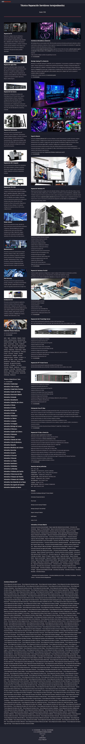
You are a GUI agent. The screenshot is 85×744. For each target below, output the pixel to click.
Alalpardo (19, 338)
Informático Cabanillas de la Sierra (13, 402)
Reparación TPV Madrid (51, 558)
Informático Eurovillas (10, 450)
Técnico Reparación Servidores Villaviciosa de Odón (37, 721)
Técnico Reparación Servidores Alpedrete (59, 588)
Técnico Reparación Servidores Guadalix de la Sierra (32, 636)
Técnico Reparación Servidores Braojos (12, 599)
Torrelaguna (12, 365)
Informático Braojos (9, 437)
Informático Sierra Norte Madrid (13, 394)
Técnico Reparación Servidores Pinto (38, 673)
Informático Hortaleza (70, 569)
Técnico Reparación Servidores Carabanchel (69, 603)
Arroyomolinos (11, 344)
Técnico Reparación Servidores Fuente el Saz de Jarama (29, 634)
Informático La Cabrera (10, 418)
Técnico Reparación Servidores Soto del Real (31, 694)
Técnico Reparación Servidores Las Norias (42, 646)
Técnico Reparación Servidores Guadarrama (54, 636)
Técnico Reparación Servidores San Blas (29, 683)
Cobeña (24, 349)
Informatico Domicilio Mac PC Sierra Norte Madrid (41, 540)
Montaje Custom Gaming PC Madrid (38, 504)
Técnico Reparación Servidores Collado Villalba (32, 615)
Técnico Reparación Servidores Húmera (12, 640)
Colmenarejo (6, 375)
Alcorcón (20, 342)
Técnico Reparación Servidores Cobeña (67, 613)
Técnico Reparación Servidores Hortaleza (22, 638)
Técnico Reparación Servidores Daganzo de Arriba (19, 621)
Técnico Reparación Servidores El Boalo (17, 623)
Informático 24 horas (72, 567)
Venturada (6, 367)
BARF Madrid (33, 516)
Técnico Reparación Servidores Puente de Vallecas (52, 677)
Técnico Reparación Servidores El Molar (15, 627)
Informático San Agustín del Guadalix (14, 485)
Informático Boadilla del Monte (12, 487)
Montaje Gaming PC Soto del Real (38, 508)
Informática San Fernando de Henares (40, 575)
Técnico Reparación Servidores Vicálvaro (68, 716)
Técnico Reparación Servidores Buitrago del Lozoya (51, 599)
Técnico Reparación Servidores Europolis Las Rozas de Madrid (46, 630)
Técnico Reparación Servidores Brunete (30, 599)
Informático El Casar (9, 413)
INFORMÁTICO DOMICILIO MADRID (44, 732)
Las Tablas (11, 359)
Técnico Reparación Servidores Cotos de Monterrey (29, 619)
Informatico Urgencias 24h (54, 554)
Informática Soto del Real (58, 569)
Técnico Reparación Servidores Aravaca (39, 590)
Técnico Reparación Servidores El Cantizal (54, 623)
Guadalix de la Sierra (8, 357)
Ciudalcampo (11, 349)
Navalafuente (7, 361)
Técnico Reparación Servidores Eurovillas (69, 630)
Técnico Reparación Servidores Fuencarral (35, 632)
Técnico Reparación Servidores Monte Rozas (59, 659)
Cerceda (11, 347)
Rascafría (23, 361)
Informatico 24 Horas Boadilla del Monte (58, 536)
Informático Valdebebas (10, 466)
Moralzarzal (12, 375)
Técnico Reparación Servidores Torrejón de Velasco (30, 698)
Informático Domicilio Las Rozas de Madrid (64, 552)
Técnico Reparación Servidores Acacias (12, 584)
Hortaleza (16, 357)
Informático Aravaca (57, 564)
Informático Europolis (10, 453)
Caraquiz (6, 347)
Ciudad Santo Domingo (20, 371)
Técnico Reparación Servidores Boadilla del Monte (45, 597)
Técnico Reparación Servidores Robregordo (61, 681)
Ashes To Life (34, 520)
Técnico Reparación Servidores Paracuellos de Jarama (49, 669)
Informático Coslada (71, 548)
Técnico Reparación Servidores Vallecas (62, 714)
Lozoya (15, 359)
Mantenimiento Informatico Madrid (60, 546)
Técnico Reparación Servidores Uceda (12, 702)
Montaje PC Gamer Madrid (47, 493)
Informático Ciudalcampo (11, 384)
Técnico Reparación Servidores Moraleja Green (34, 663)
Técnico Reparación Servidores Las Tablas (54, 648)
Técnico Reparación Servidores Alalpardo (47, 584)
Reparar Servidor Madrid (40, 558)
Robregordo (6, 363)
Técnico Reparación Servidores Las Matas (23, 646)
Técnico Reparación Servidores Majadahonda (41, 654)
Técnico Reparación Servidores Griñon (12, 636)
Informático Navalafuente (11, 400)
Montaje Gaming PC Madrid (51, 560)
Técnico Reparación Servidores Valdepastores (25, 714)
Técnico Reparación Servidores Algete (41, 588)
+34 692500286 (9, 335)
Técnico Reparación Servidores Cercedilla (49, 605)
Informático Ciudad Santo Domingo (13, 389)
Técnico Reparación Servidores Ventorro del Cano (29, 716)
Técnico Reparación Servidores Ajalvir (30, 584)
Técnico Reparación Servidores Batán (56, 596)
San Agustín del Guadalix (15, 363)
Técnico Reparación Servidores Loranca (34, 650)
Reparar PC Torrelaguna (74, 546)
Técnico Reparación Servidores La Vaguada (58, 644)
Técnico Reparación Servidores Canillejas (50, 603)
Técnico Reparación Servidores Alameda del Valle (15, 586)
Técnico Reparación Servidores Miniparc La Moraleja (31, 657)
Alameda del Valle (21, 340)
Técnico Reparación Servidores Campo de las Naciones (65, 601)
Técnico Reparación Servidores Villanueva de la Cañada (25, 719)
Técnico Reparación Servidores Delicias (38, 621)
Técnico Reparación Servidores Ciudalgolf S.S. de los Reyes (17, 613)
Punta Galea (18, 369)
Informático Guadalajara (36, 493)
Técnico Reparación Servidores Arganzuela (25, 592)
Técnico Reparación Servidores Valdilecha (44, 714)
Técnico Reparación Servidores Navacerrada (55, 665)
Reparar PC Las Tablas (71, 531)
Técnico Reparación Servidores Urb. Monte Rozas (47, 706)
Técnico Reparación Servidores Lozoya (43, 652)
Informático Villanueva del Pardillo (13, 477)
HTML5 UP (44, 739)
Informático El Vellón (10, 408)
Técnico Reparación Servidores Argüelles (44, 592)
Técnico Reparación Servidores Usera (31, 708)
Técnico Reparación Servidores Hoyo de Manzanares (43, 638)
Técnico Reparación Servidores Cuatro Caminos (51, 619)
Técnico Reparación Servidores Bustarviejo (19, 601)
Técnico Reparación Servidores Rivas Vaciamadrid (18, 681)
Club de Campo (18, 349)
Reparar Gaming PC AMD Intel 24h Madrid (43, 546)
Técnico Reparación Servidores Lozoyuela (61, 652)
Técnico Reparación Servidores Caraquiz (13, 605)
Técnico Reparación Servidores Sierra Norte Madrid (56, 688)
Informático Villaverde (10, 458)
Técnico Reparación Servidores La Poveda (17, 644)
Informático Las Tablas (10, 461)
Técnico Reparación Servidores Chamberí (13, 607)
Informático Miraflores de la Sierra (13, 447)
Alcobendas (13, 338)
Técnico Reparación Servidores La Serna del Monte (37, 644)
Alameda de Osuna (12, 340)
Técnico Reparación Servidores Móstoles (36, 665)
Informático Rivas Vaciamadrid (43, 565)
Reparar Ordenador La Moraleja (64, 558)
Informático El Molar (9, 405)
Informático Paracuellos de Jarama (59, 567)
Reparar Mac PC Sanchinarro (43, 562)
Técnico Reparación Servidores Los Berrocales (54, 650)
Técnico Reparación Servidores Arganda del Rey (59, 590)
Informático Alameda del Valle (12, 439)
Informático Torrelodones (70, 575)
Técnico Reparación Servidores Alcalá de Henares (37, 586)
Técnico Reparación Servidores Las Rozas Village (34, 648)
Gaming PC (38, 69)
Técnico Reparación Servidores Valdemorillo (38, 712)
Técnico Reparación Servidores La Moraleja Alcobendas (52, 642)
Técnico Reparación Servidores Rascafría (37, 679)
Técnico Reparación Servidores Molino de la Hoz (19, 659)
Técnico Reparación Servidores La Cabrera (50, 640)
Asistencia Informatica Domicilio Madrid (39, 527)
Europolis (16, 353)
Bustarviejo (14, 346)
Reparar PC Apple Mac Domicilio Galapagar (54, 538)
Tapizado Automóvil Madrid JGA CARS (44, 569)
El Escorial (10, 353)
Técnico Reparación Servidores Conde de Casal (44, 617)
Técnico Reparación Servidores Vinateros (57, 721)
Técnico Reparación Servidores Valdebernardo (69, 708)
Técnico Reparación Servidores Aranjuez (21, 590)
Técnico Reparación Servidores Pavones (54, 671)
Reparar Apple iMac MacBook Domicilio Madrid (59, 527)
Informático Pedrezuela (10, 434)
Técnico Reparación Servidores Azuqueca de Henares (48, 594)
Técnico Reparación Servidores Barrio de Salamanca (15, 596)
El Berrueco (23, 351)
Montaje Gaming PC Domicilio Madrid (49, 533)
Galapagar (15, 355)
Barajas (16, 344)
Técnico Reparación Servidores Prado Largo (30, 677)
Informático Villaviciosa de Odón (13, 474)
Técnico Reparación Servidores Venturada (50, 716)
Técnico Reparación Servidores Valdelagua (54, 710)
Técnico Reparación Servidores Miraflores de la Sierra (55, 657)
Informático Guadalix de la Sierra (13, 431)
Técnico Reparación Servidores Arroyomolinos (64, 592)
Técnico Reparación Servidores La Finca (12, 642)
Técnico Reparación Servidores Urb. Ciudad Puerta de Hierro (34, 702)
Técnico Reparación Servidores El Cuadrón (36, 625)
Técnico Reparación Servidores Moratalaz (18, 665)
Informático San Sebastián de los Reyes (15, 482)
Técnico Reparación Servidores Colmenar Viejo (53, 615)
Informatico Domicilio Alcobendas (60, 550)
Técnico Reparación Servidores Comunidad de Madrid (21, 617)
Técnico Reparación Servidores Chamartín (68, 605)
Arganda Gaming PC (55, 562)
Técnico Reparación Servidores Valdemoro (58, 712)
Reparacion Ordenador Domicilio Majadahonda (57, 534)
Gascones (20, 355)
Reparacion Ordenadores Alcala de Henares (43, 564)
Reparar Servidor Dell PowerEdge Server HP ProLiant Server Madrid (65, 529)
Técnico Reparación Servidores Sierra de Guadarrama (33, 688)
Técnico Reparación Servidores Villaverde (16, 721)
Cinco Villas (12, 369)
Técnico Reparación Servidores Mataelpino (27, 656)
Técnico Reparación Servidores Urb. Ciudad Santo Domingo (60, 702)
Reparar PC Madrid (55, 556)
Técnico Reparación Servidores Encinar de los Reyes (53, 628)
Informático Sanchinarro (10, 463)
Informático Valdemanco (10, 416)
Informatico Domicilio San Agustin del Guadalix (41, 548)
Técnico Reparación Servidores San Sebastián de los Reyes (50, 685)
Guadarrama (16, 367)
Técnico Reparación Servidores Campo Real (13, 603)
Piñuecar (18, 361)
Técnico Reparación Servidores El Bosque (35, 623)
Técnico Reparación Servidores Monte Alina (40, 659)
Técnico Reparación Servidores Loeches (17, 650)
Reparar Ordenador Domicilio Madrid (39, 534)
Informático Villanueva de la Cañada (14, 479)
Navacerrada (23, 373)
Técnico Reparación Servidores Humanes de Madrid (66, 638)
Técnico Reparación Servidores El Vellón (12, 628)
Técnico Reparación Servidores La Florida (31, 642)
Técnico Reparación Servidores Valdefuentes (34, 710)
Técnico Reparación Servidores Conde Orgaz (64, 617)
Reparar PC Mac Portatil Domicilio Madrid (40, 531)
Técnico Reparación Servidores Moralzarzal (54, 663)
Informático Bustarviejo (10, 410)
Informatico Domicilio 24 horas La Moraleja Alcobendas (56, 542)
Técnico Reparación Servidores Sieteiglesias (23, 692)
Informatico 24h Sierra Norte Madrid (57, 531)
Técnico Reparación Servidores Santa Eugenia (46, 686)
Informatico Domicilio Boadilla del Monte (54, 544)
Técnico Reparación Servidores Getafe (69, 634)
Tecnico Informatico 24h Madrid (59, 548)
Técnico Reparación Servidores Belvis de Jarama (23, 597)
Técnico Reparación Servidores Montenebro (44, 661)
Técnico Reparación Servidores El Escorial (55, 625)
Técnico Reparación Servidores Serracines (66, 686)
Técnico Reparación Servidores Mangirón (60, 654)
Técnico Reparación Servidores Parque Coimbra (14, 671)
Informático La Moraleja (10, 469)
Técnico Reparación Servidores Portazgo (19, 675)
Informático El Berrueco (10, 429)
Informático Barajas (40, 571)
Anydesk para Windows (50, 152)
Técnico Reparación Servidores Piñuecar (55, 673)
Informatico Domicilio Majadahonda (43, 577)
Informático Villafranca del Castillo (13, 471)
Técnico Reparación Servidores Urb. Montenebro (69, 706)
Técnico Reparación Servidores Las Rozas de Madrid (63, 646)
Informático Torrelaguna (10, 423)
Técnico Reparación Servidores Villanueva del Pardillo (49, 719)
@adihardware (42, 737)
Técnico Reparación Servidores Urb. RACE (19, 679)
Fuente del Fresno (8, 355)
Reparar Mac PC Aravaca (63, 560)
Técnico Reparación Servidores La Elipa (68, 640)
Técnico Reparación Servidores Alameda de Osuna (68, 584)
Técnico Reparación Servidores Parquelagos (35, 671)
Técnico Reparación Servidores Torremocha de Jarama (22, 700)
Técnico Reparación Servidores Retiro (55, 679)
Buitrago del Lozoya (22, 346)
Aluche (23, 338)
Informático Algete (35, 567)
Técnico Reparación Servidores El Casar (17, 625)
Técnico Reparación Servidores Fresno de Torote (14, 632)
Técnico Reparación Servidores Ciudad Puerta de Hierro (61, 609)
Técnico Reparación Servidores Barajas (69, 594)
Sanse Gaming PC (64, 562)
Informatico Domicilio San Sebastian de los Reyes (41, 550)
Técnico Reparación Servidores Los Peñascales (24, 652)
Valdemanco (6, 369)
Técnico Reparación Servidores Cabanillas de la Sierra (41, 601)
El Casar (5, 353)
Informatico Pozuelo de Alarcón (38, 497)
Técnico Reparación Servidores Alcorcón (23, 588)
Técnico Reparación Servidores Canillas (32, 603)
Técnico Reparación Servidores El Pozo (69, 627)
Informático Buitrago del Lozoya (13, 426)
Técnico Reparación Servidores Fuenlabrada (54, 632)
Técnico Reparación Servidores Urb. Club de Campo (54, 704)
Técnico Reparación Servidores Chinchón (31, 607)
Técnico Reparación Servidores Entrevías (23, 630)
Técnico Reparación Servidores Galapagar (51, 634)
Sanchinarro (6, 365)
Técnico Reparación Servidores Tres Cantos (67, 700)
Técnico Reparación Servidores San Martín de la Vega (25, 685)
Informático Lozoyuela (10, 421)
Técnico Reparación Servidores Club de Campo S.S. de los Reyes (44, 613)
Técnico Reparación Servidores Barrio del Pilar (37, 596)
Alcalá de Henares (8, 342)
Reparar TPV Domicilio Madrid (43, 529)
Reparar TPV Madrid (46, 556)
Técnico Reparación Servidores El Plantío (51, 627)
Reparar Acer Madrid (40, 560)
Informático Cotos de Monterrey (13, 442)
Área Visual (33, 501)
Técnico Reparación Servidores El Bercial (57, 621)
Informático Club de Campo (11, 386)
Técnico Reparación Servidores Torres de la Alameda (46, 700)
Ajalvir (5, 338)
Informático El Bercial (35, 533)
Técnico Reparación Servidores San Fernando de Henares (50, 683)
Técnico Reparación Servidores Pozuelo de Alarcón (40, 675)
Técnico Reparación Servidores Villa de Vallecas (14, 717)
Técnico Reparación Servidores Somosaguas (43, 692)
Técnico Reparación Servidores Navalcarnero (20, 667)
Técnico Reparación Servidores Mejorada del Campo (65, 656)
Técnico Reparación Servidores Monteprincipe (65, 661)
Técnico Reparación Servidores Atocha (28, 594)
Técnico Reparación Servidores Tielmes (16, 696)
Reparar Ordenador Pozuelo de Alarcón (45, 552)
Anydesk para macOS (60, 152)
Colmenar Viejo (7, 351)
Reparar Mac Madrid (64, 556)
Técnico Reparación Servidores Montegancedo (24, 661)
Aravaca (5, 340)
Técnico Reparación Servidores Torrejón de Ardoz (36, 696)
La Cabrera (21, 357)
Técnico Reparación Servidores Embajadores (31, 628)
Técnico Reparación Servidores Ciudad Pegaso (39, 609)
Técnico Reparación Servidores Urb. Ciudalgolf (32, 704)
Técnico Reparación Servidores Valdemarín (19, 712)
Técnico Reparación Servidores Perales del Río (20, 673)
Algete (9, 338)
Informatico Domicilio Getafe (70, 538)
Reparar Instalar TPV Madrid (67, 554)
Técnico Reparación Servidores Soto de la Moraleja (64, 692)
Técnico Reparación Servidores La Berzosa (31, 640)
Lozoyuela (20, 359)
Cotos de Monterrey (15, 351)
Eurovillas (21, 353)
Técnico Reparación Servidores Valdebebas (49, 708)
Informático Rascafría (10, 445)
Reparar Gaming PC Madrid (37, 512)
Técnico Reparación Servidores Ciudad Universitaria (38, 611)
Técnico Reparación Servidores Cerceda (31, 605)
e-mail (42, 735)
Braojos (9, 346)
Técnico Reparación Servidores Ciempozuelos (51, 607)
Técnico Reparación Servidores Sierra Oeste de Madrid (54, 690)
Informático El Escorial (10, 455)
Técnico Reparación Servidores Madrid (22, 654)
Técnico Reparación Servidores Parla (69, 669)
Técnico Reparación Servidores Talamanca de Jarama (53, 694)
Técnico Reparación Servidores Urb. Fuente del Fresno (24, 706)
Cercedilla (16, 347)
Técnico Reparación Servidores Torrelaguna (51, 698)
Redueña (11, 367)
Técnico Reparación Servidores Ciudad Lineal (18, 609)
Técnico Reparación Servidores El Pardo (33, 627)
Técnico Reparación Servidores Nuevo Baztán (40, 667)
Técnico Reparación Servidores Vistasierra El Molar (23, 723)
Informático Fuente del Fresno (12, 392)
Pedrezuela (13, 361)
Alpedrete (15, 342)
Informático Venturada (10, 397)
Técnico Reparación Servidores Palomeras (27, 669)
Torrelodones (23, 367)
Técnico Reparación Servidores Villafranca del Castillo (37, 717)
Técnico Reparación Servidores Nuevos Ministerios (62, 667)
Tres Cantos (19, 365)
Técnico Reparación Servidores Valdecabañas (14, 710)
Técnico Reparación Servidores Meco (45, 656)
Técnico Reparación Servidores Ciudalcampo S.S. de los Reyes (63, 611)
